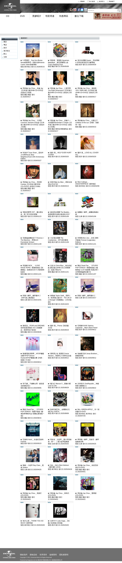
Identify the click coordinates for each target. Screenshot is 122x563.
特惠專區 (63, 16)
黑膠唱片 (36, 16)
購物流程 (33, 555)
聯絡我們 (23, 555)
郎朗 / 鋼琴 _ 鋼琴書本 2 (86, 295)
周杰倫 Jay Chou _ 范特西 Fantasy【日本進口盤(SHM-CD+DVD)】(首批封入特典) (31, 184)
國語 (5, 42)
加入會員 (92, 1)
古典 (5, 57)
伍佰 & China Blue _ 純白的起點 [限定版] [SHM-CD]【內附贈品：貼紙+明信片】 (60, 268)
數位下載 (79, 16)
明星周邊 (49, 16)
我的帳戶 (112, 1)
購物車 (82, 1)
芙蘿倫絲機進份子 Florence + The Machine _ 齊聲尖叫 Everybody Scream (32, 240)
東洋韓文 (7, 51)
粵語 (5, 45)
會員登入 (102, 1)
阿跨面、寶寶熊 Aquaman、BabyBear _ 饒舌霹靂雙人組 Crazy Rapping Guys (59, 62)
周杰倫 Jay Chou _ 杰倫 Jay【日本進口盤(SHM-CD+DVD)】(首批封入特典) (32, 90)
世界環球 (43, 555)
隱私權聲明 (63, 555)
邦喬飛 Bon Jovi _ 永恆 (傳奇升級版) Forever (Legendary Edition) (86, 240)
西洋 (5, 48)
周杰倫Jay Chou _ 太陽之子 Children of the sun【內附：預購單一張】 (87, 123)
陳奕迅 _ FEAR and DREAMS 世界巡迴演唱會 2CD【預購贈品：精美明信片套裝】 (32, 328)
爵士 (5, 54)
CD (7, 16)
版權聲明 (53, 555)
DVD (22, 16)
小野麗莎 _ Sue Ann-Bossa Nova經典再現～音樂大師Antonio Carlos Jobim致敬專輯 (32, 62)
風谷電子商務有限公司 (44, 560)
